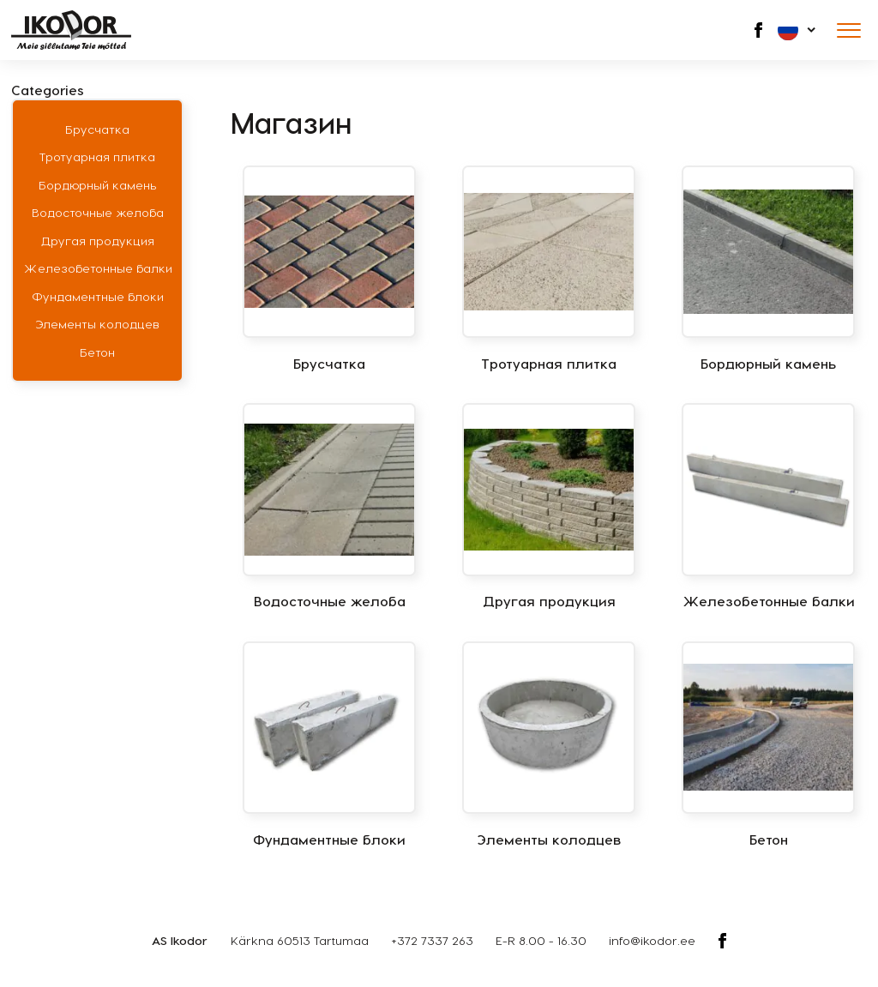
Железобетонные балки (97, 268)
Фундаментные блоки (98, 296)
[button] (798, 30)
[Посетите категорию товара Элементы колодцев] (548, 745)
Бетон (97, 352)
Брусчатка (97, 129)
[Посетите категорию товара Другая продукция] (548, 507)
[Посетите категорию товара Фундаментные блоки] (329, 745)
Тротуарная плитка (97, 156)
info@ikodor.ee (652, 940)
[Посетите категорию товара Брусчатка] (329, 269)
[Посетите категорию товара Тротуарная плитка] (548, 269)
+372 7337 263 (432, 940)
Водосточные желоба (98, 212)
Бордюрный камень (98, 185)
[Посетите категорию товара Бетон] (768, 745)
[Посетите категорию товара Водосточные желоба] (329, 507)
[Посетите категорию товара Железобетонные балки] (768, 507)
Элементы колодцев (97, 323)
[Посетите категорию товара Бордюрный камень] (768, 269)
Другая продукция (97, 240)
